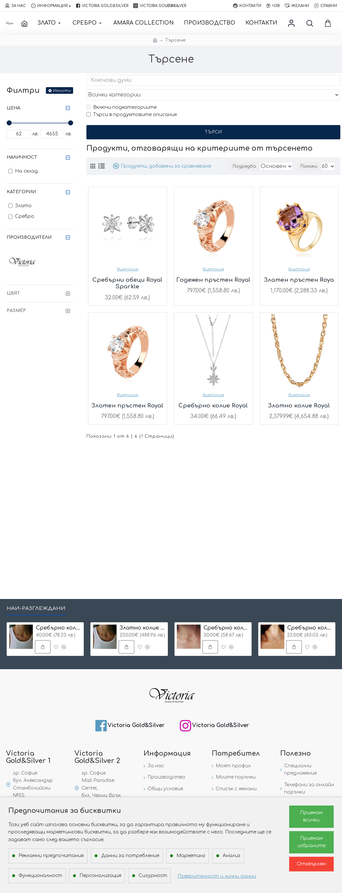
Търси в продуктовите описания (131, 101)
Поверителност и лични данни (216, 876)
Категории (21, 192)
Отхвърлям (311, 863)
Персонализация (100, 875)
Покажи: (310, 153)
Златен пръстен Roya (299, 267)
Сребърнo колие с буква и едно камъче (59, 628)
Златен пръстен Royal (127, 393)
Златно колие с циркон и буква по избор (143, 628)
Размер (16, 310)
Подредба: (245, 153)
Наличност (22, 157)
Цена (13, 108)
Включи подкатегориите (121, 94)
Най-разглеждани (36, 608)
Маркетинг (190, 855)
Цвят (13, 293)
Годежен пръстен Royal (213, 267)
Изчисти (62, 90)
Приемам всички (311, 816)
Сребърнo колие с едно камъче (310, 628)
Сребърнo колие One (226, 628)
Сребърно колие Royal (213, 393)
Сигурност (153, 875)
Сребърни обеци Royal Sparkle (127, 270)
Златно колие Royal (299, 393)
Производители (29, 237)
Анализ (231, 855)
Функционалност (40, 875)
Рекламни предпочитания (51, 855)
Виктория (127, 256)
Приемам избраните (311, 842)
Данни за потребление (130, 855)
